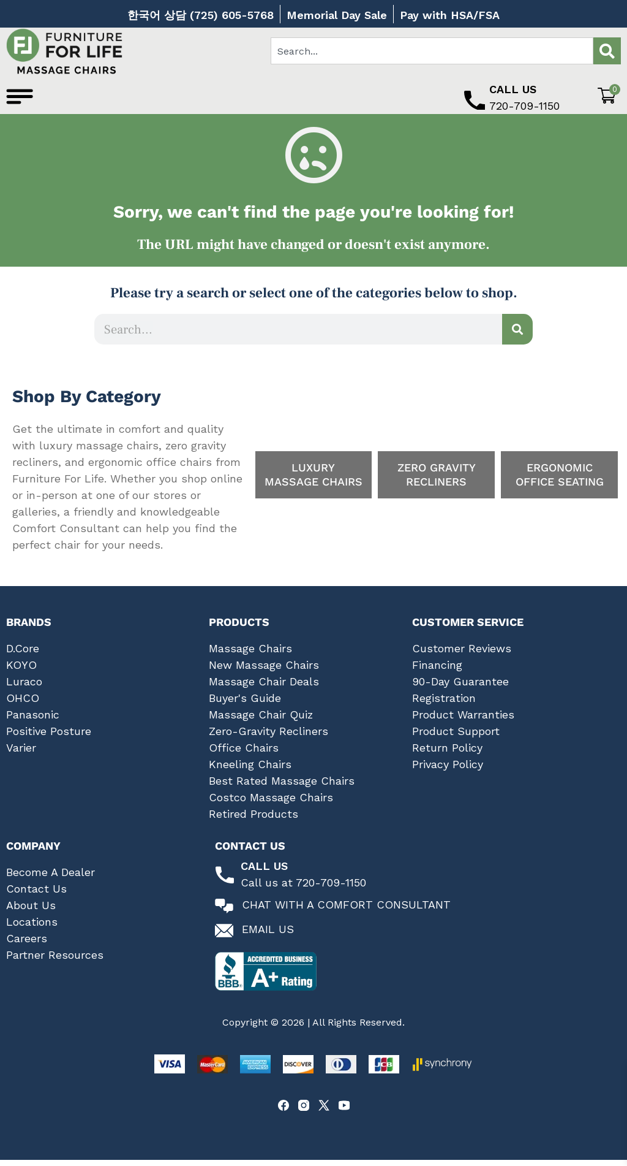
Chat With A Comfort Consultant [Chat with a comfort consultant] (346, 911)
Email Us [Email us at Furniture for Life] (268, 935)
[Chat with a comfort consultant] (224, 913)
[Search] (607, 50)
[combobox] (432, 50)
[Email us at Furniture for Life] (224, 937)
